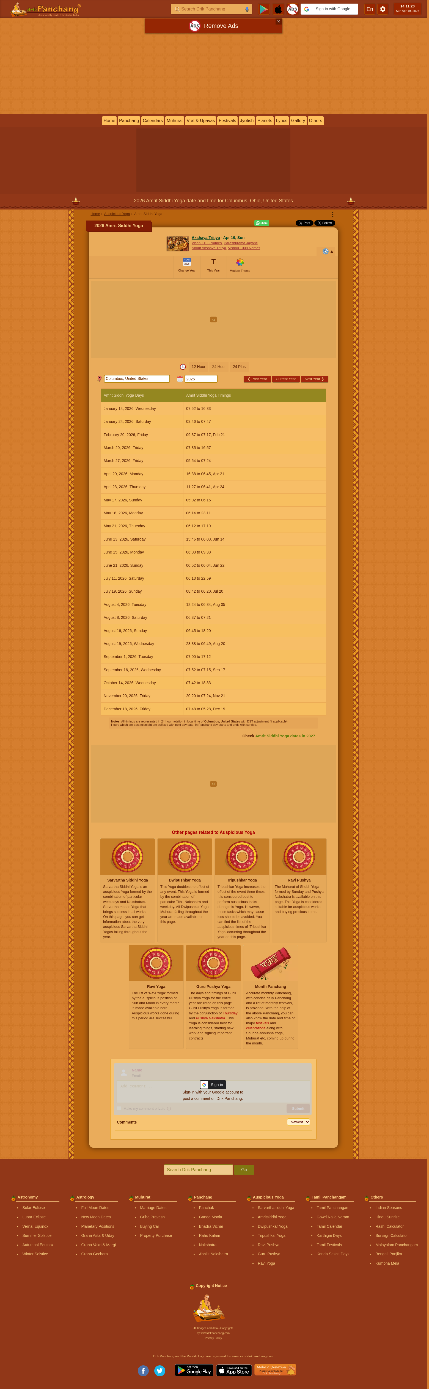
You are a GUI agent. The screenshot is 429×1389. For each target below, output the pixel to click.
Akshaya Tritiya (206, 237)
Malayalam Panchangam (396, 1245)
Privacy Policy (213, 1338)
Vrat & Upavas (201, 120)
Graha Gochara (94, 1254)
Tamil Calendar (329, 1226)
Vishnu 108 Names (207, 243)
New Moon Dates (96, 1217)
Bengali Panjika (388, 1254)
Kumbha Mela (387, 1263)
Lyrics (281, 120)
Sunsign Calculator (391, 1235)
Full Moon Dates (95, 1207)
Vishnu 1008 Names (244, 248)
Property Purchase (156, 1235)
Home (109, 120)
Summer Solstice (36, 1235)
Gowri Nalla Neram (333, 1217)
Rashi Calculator (389, 1226)
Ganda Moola (210, 1217)
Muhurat (175, 120)
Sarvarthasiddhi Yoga (276, 1207)
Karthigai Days (329, 1235)
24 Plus (239, 366)
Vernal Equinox (35, 1226)
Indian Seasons (388, 1207)
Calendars (153, 120)
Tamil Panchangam (333, 1207)
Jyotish (247, 120)
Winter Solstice (35, 1254)
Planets (264, 120)
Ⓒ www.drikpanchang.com (213, 1333)
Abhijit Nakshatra (213, 1254)
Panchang (129, 120)
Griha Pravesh (152, 1217)
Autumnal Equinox (38, 1245)
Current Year (286, 379)
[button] (329, 9)
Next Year (314, 379)
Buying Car (149, 1226)
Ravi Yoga (266, 1263)
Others (315, 120)
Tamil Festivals (329, 1245)
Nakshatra (207, 1245)
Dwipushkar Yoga (272, 1226)
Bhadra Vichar (211, 1226)
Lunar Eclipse (34, 1217)
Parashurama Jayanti (241, 243)
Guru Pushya (269, 1254)
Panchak (206, 1207)
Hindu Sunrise (387, 1217)
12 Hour (198, 366)
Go (244, 1169)
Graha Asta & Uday (97, 1235)
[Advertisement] (213, 74)
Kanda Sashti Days (333, 1254)
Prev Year (257, 379)
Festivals (227, 120)
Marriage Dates (153, 1207)
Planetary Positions (97, 1226)
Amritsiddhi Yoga (272, 1217)
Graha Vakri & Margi (98, 1245)
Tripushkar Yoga (271, 1235)
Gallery (298, 120)
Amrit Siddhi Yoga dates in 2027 (285, 736)
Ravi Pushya (268, 1245)
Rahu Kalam (209, 1235)
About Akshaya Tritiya (209, 248)
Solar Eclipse (33, 1207)
